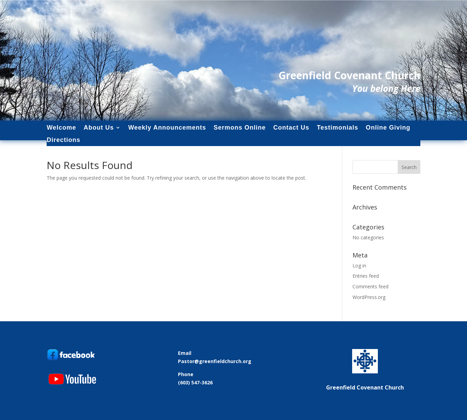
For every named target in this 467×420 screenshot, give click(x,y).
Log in (359, 265)
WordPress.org (368, 297)
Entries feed (365, 276)
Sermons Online (240, 127)
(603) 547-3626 (195, 382)
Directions (63, 140)
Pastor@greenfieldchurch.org (214, 361)
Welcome (61, 127)
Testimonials (337, 127)
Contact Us (291, 127)
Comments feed (370, 286)
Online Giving (388, 127)
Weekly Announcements (167, 127)
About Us (99, 127)
